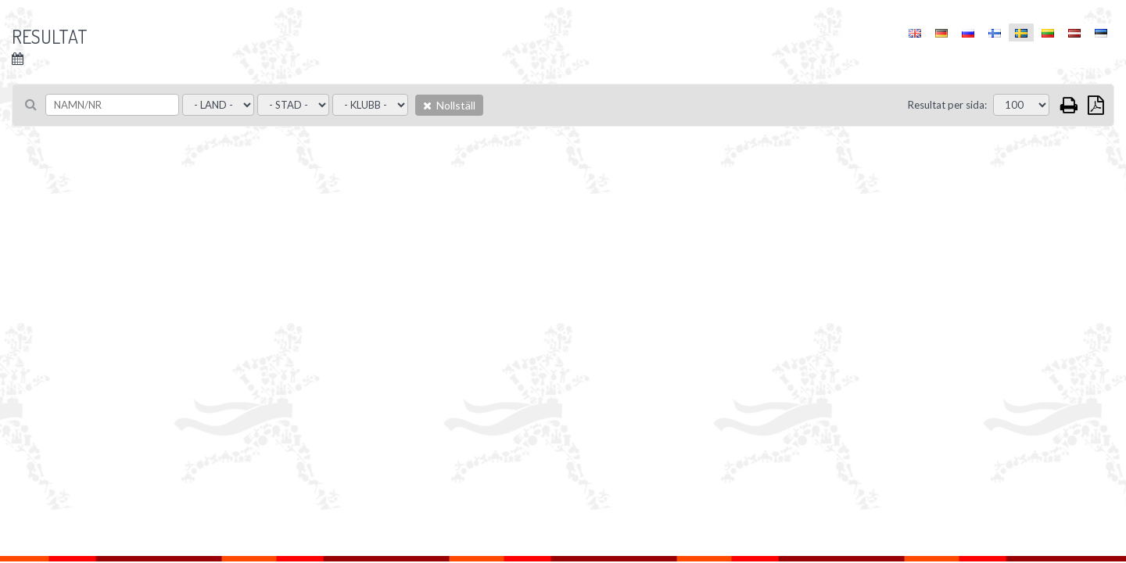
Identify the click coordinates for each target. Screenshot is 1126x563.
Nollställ (449, 105)
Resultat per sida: (947, 105)
